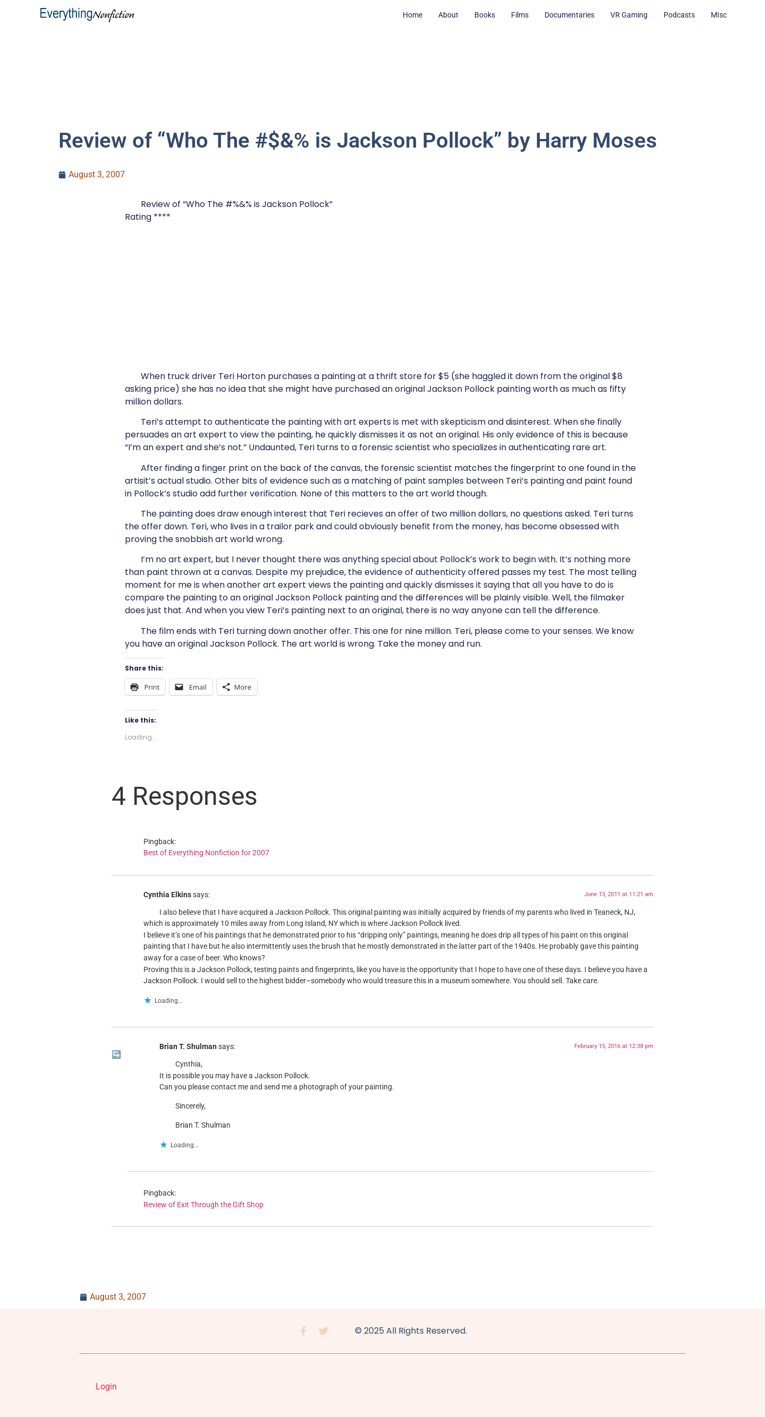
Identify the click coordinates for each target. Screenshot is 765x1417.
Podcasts (679, 15)
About (448, 15)
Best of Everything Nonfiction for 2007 (206, 852)
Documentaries (569, 15)
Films (520, 15)
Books (484, 15)
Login (106, 1386)
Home (412, 15)
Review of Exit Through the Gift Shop (203, 1204)
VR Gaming (629, 15)
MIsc (719, 15)
